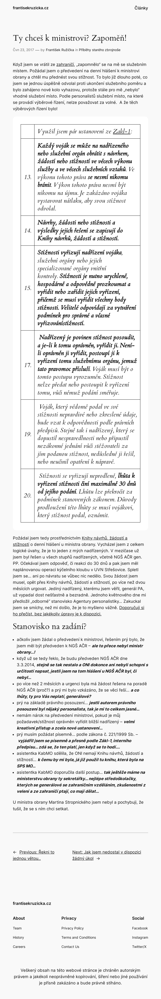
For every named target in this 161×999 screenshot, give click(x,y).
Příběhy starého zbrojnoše (99, 50)
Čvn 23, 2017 (23, 50)
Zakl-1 (121, 131)
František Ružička (60, 50)
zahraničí (65, 64)
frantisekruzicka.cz (31, 8)
